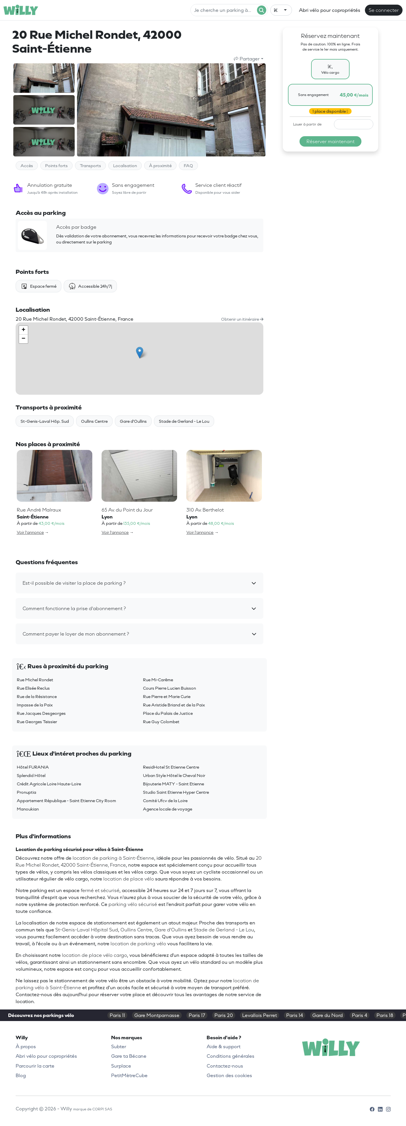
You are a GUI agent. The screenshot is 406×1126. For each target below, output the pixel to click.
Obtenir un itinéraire (242, 319)
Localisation (125, 165)
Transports (90, 165)
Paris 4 (359, 1015)
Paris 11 (117, 1015)
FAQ (188, 165)
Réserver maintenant (330, 141)
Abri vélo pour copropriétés (329, 10)
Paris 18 (384, 1015)
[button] (139, 582)
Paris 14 (294, 1015)
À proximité (160, 165)
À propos (26, 1046)
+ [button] (23, 330)
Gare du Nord (327, 1015)
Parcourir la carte (35, 1066)
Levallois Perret (259, 1015)
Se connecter (384, 10)
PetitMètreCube (129, 1075)
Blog (21, 1075)
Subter (118, 1046)
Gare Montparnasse (156, 1015)
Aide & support (223, 1046)
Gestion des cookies (229, 1075)
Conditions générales (230, 1056)
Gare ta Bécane (128, 1056)
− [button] (23, 339)
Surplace (121, 1066)
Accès (27, 165)
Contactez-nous (225, 1066)
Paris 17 (197, 1015)
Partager (247, 59)
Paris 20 (223, 1015)
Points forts (56, 165)
